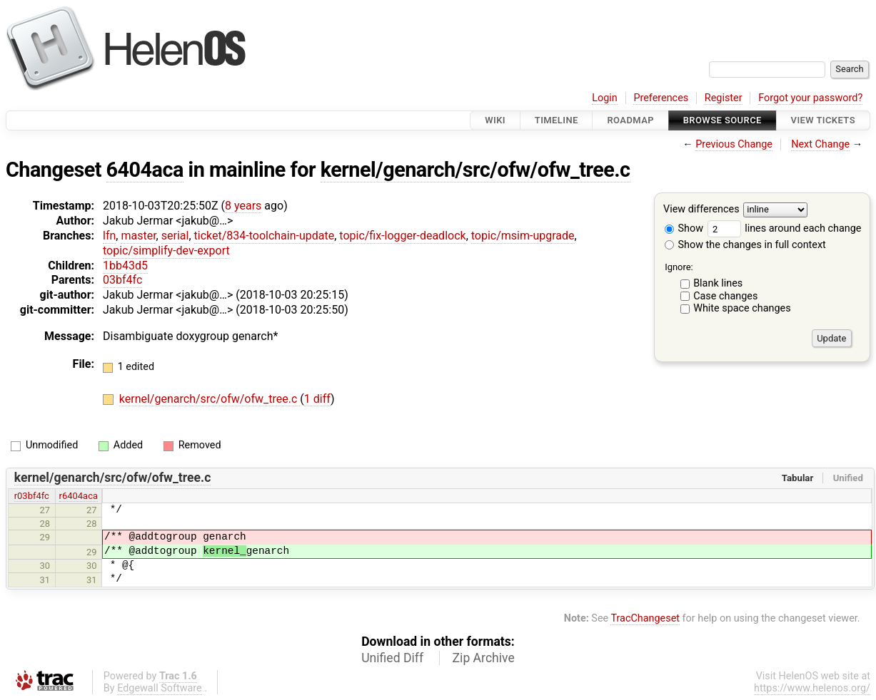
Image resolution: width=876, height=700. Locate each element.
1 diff (317, 399)
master (138, 235)
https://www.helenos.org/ (812, 688)
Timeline (556, 120)
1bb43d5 (125, 265)
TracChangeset (645, 618)
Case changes (725, 296)
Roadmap (630, 120)
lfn (109, 235)
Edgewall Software (159, 688)
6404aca (144, 170)
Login (605, 98)
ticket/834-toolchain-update (264, 235)
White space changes (742, 308)
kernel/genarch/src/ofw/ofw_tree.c (475, 170)
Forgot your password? (810, 98)
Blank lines (717, 283)
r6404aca (78, 495)
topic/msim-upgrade (523, 235)
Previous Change (733, 144)
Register (723, 98)
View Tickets (823, 120)
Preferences (660, 98)
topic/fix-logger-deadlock (402, 235)
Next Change (820, 144)
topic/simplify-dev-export (166, 250)
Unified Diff (392, 658)
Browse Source (722, 120)
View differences (701, 210)
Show (684, 228)
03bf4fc (122, 280)
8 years (243, 205)
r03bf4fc (31, 495)
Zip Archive (484, 658)
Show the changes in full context (745, 245)
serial (175, 235)
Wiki (495, 120)
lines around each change (785, 228)
